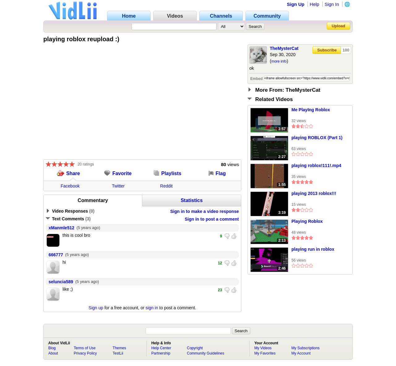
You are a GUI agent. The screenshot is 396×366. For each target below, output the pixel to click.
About (53, 353)
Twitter (118, 185)
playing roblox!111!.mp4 (316, 165)
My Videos (263, 348)
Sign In (332, 4)
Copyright (195, 348)
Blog (52, 348)
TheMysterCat (284, 48)
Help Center (161, 348)
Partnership (160, 353)
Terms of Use (85, 348)
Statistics (192, 200)
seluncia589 (61, 281)
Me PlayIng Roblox (310, 109)
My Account (301, 353)
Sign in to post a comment (212, 219)
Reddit (166, 185)
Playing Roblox (307, 221)
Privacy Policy (85, 353)
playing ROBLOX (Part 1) (316, 137)
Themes (119, 348)
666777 (56, 254)
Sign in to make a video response (204, 211)
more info (279, 61)
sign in (152, 307)
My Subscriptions (305, 348)
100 (345, 50)
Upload (338, 26)
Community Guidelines (205, 353)
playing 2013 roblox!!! (313, 193)
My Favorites (265, 353)
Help (314, 4)
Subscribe (327, 50)
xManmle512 (61, 227)
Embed (256, 79)
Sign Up (295, 4)
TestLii (118, 353)
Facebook (70, 185)
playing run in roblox (312, 249)
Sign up (95, 307)
